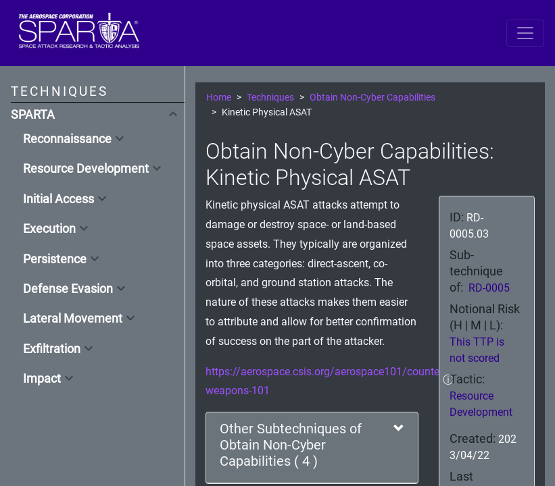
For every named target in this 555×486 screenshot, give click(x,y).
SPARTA (33, 115)
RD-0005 (489, 287)
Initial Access (58, 199)
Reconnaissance (67, 139)
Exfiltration (51, 349)
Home (218, 97)
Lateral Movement (72, 318)
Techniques (270, 97)
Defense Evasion (68, 289)
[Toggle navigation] (525, 33)
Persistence (55, 259)
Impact (42, 378)
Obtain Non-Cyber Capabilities (372, 97)
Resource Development (86, 169)
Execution (49, 229)
